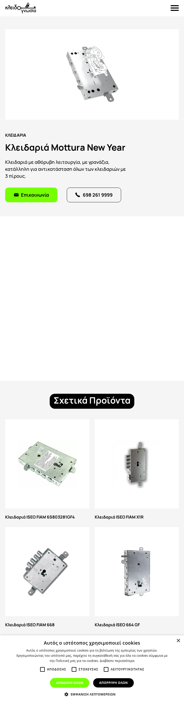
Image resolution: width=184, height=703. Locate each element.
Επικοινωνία (35, 194)
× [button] (178, 641)
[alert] (92, 669)
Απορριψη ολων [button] (113, 683)
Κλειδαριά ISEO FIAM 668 (47, 578)
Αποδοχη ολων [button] (69, 683)
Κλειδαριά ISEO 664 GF (137, 578)
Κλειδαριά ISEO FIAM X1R (137, 470)
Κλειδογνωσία (20, 8)
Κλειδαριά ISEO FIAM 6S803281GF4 (47, 470)
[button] (91, 694)
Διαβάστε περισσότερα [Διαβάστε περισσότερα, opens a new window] (117, 661)
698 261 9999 (98, 194)
